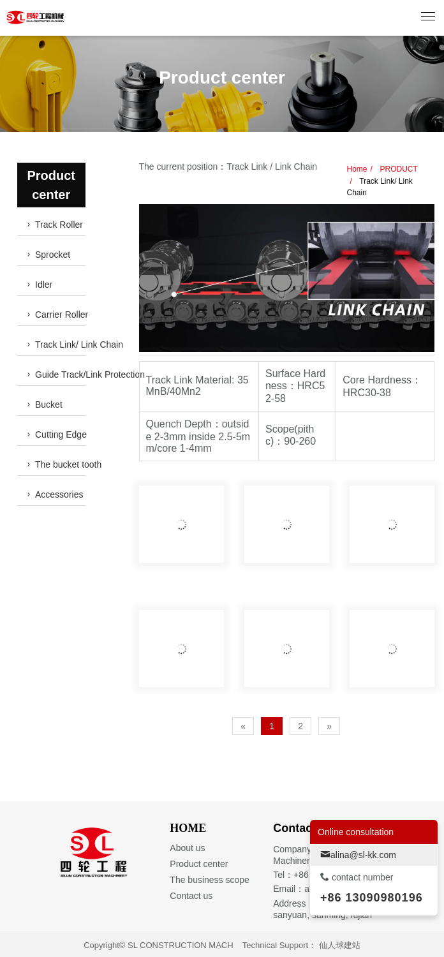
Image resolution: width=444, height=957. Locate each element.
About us (187, 848)
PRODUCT (398, 169)
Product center (199, 864)
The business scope (209, 880)
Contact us (191, 896)
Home (357, 169)
